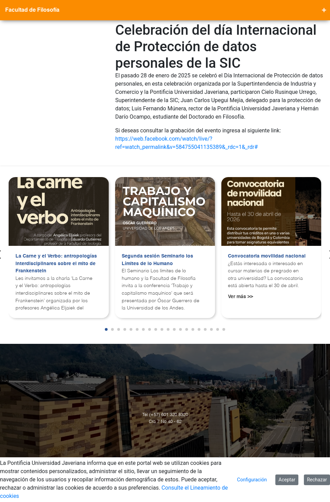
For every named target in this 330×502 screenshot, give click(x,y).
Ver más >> (240, 296)
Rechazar (317, 479)
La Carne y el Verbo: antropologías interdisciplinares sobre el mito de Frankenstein (56, 263)
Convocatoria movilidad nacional (267, 256)
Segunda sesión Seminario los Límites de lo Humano (157, 260)
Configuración (252, 479)
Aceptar (286, 479)
